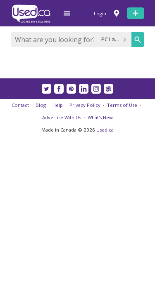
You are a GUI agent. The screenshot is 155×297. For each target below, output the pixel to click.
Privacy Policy (84, 105)
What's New (100, 117)
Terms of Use (122, 105)
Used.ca (105, 130)
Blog (41, 105)
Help (57, 105)
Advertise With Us (61, 117)
